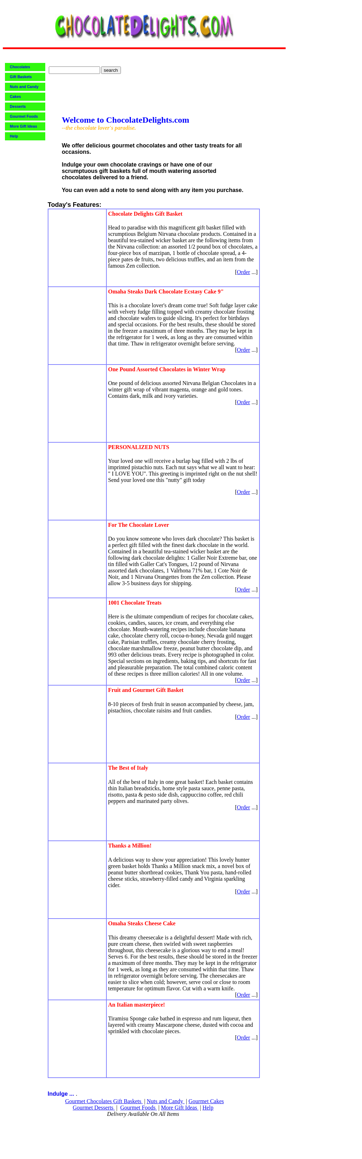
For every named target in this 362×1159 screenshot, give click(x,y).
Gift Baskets (128, 1101)
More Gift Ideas (179, 1108)
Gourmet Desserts (94, 1108)
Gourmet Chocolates (89, 1101)
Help (208, 1108)
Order (243, 272)
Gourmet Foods (138, 1108)
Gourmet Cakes (206, 1101)
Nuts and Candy (166, 1101)
